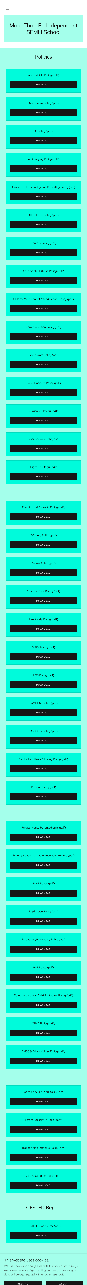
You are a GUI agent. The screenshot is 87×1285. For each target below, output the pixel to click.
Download (43, 84)
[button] (7, 8)
